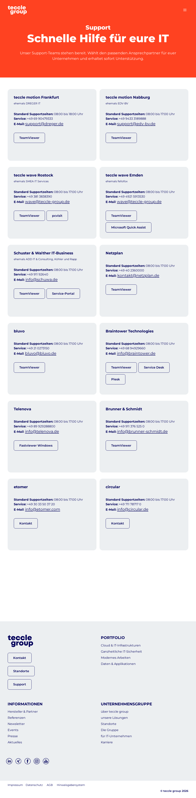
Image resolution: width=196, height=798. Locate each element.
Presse (14, 734)
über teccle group (118, 703)
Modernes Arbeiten (119, 652)
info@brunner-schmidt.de (145, 473)
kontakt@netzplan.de (141, 300)
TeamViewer (29, 146)
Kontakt (27, 573)
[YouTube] (46, 761)
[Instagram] (36, 761)
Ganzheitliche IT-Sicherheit (126, 645)
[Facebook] (27, 761)
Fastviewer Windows (36, 486)
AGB (50, 785)
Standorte (110, 718)
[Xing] (18, 761)
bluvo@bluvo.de (44, 387)
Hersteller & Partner (26, 703)
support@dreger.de (47, 131)
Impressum (15, 785)
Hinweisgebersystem (71, 785)
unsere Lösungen (118, 711)
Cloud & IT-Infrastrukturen (125, 637)
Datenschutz (34, 785)
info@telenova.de (45, 473)
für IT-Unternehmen (120, 734)
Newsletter (18, 718)
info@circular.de (136, 559)
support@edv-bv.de (139, 131)
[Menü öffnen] (184, 10)
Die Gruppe (112, 726)
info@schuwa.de (44, 304)
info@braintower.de (139, 387)
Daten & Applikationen (123, 660)
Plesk (117, 411)
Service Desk (153, 400)
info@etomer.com (45, 559)
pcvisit (57, 231)
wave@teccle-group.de (50, 218)
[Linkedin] (9, 761)
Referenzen (19, 711)
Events (14, 726)
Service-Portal (63, 317)
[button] (20, 649)
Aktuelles (16, 741)
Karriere (108, 741)
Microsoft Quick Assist (129, 243)
